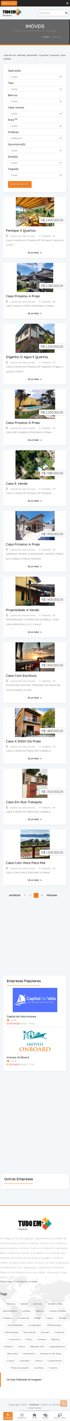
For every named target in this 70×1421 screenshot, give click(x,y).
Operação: (14, 70)
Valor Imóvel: (16, 107)
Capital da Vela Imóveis (21, 1019)
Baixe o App (9, 3)
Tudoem (34, 1408)
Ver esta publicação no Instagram (24, 1383)
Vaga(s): (13, 169)
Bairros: (13, 95)
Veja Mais (35, 253)
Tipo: (11, 83)
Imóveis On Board (18, 1060)
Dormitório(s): (17, 144)
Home (46, 37)
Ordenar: (13, 132)
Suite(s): (13, 156)
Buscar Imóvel (19, 184)
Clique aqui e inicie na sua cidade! (19, 1284)
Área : (13, 119)
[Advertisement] (35, 939)
